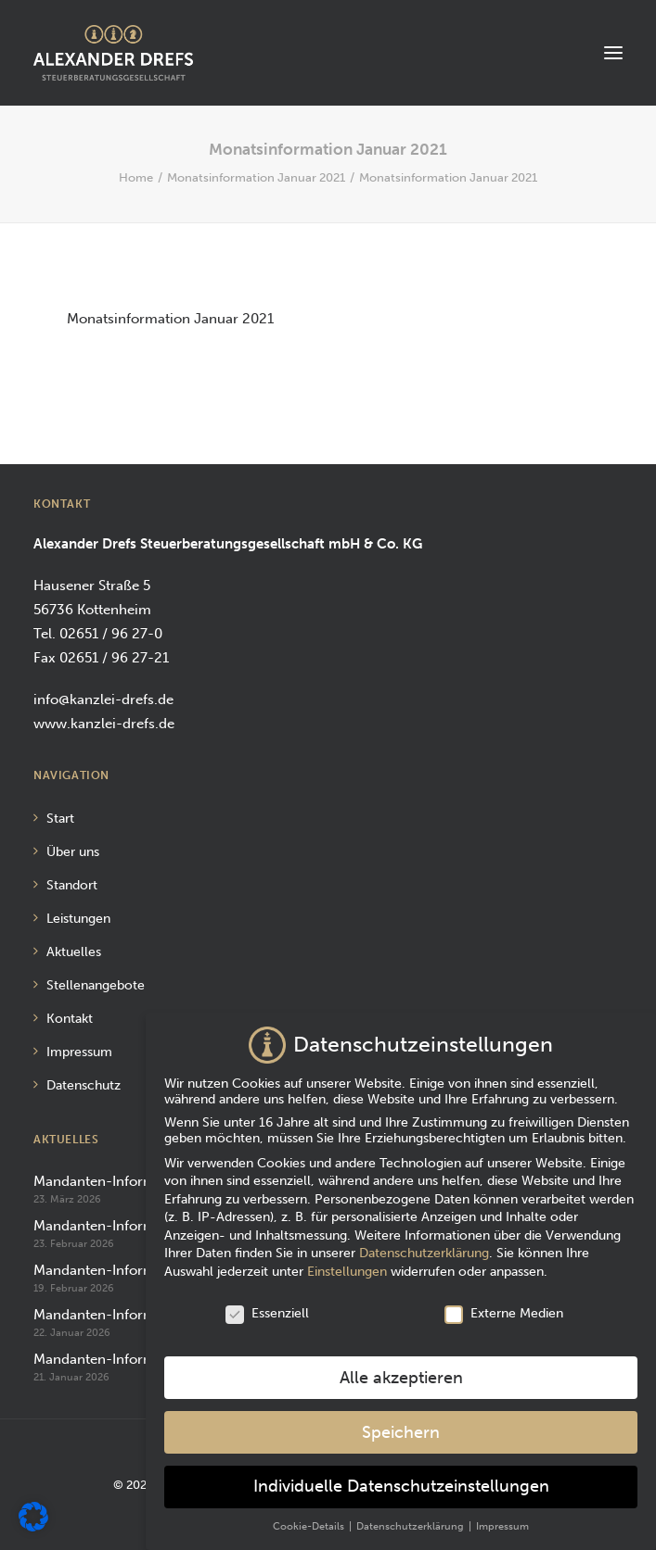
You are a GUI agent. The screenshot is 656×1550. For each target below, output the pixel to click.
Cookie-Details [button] (310, 1521)
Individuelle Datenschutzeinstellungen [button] (401, 1481)
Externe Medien (503, 1308)
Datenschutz (83, 1085)
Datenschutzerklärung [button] (411, 1521)
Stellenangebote (95, 985)
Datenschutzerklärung (424, 1247)
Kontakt (69, 1019)
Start (60, 818)
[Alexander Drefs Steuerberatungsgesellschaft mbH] (113, 53)
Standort (71, 885)
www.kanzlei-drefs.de (103, 723)
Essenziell (267, 1308)
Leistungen (78, 918)
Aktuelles (73, 952)
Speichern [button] (401, 1426)
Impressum (79, 1052)
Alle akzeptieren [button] (401, 1372)
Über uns (72, 852)
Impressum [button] (502, 1521)
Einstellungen (347, 1266)
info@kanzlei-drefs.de (103, 699)
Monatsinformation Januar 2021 (256, 177)
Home (136, 177)
